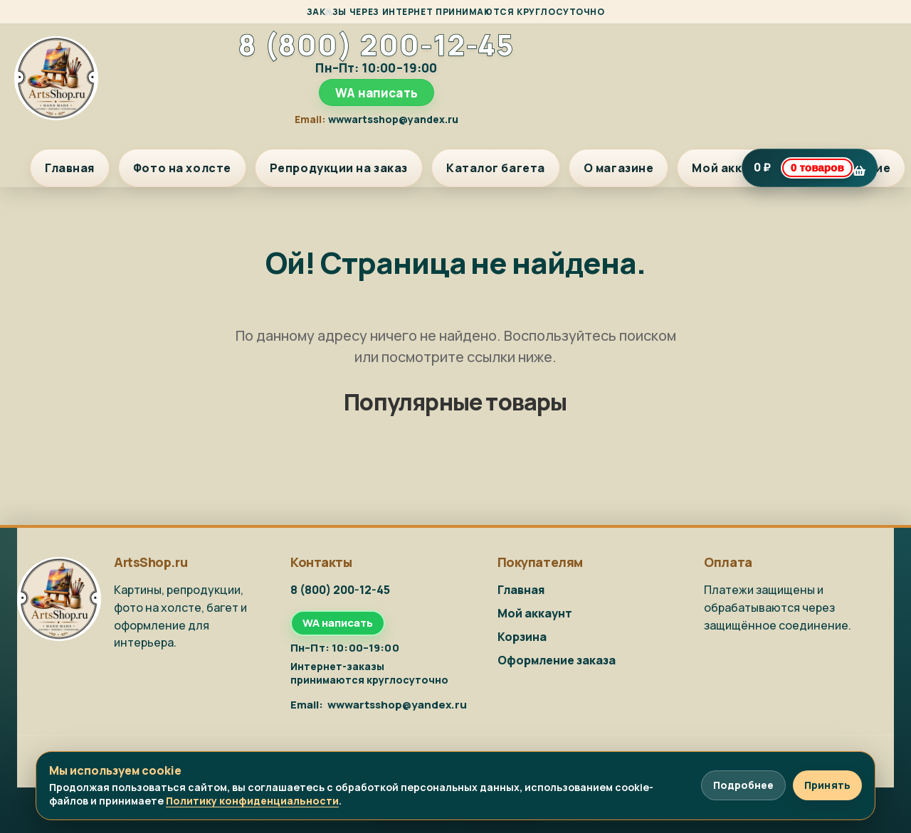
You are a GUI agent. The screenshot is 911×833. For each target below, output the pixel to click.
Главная (70, 168)
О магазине (619, 168)
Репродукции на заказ (339, 168)
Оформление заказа (556, 660)
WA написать (376, 93)
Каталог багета (495, 168)
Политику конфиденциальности (252, 800)
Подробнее (743, 785)
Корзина (522, 636)
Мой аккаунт (731, 168)
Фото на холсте (182, 168)
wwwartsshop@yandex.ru (393, 119)
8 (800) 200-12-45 (376, 44)
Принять (827, 785)
